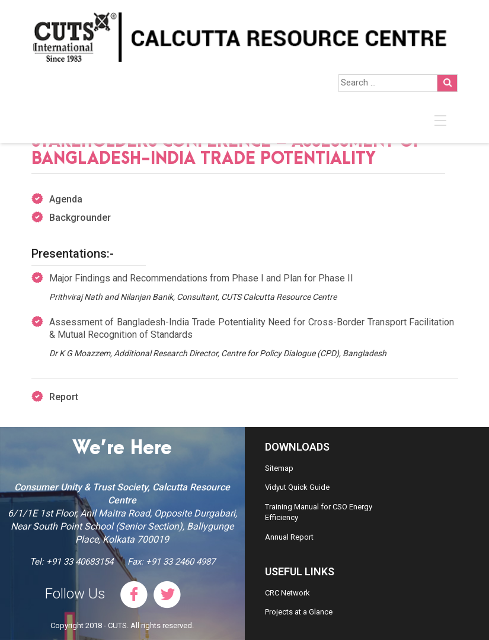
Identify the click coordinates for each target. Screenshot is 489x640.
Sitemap (279, 468)
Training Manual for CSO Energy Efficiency (318, 512)
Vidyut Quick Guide (297, 487)
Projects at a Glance (299, 611)
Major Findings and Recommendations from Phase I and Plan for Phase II (201, 278)
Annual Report (289, 537)
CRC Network (287, 592)
